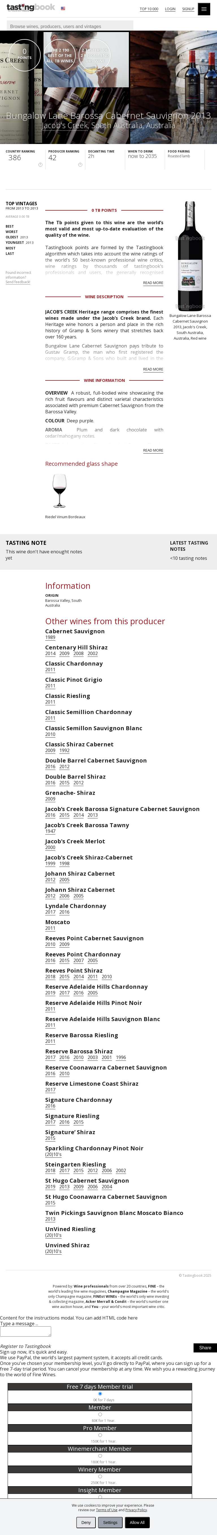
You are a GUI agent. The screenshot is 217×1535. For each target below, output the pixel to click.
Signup (188, 9)
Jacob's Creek (65, 125)
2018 (50, 976)
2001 (107, 1057)
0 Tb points (104, 210)
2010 (50, 734)
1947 (50, 831)
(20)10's (53, 1154)
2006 (64, 896)
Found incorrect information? (18, 277)
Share (205, 1349)
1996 (121, 1057)
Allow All (137, 1522)
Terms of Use (107, 1510)
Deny (86, 1522)
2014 (50, 653)
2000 (50, 847)
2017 (50, 912)
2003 (93, 1057)
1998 (64, 863)
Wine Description (104, 296)
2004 (107, 1186)
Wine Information (104, 380)
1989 (50, 637)
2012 (64, 766)
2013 (17, 237)
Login (170, 9)
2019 (50, 993)
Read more (153, 282)
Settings (110, 1522)
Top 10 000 (149, 9)
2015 (64, 783)
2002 (93, 653)
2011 (50, 669)
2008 (78, 653)
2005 (64, 879)
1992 (64, 750)
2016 (50, 766)
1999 (50, 863)
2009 (64, 653)
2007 (78, 960)
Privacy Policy (136, 1510)
